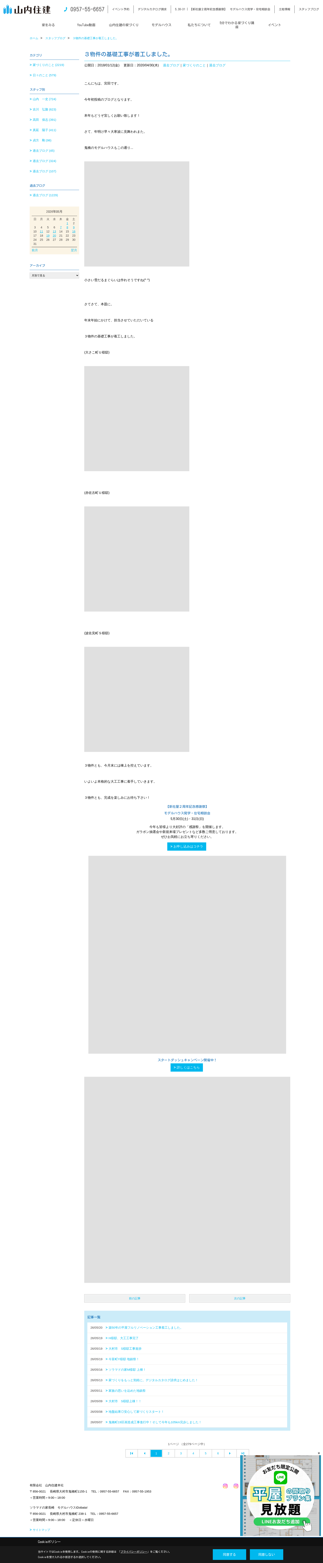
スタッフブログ (309, 9)
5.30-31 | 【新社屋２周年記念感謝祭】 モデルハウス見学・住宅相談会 (222, 9)
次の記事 (240, 1298)
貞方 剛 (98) (42, 140)
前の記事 (134, 1298)
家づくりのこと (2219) (48, 65)
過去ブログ (171, 65)
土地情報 (284, 9)
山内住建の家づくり (124, 25)
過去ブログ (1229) (45, 195)
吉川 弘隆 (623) (44, 109)
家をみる (48, 25)
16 (73, 231)
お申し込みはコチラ (188, 846)
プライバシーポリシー (134, 1551)
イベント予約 (120, 9)
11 (41, 231)
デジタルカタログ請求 (152, 9)
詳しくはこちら (188, 1067)
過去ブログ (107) (44, 171)
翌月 (74, 250)
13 (54, 231)
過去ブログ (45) (44, 150)
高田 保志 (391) (44, 119)
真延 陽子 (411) (44, 130)
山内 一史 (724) (44, 99)
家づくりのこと (194, 65)
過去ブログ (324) (44, 161)
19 (48, 235)
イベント (274, 25)
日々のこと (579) (44, 75)
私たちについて (199, 25)
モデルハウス (161, 25)
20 (54, 235)
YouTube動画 (86, 25)
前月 (35, 250)
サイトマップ (41, 1529)
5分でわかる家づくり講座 (237, 25)
